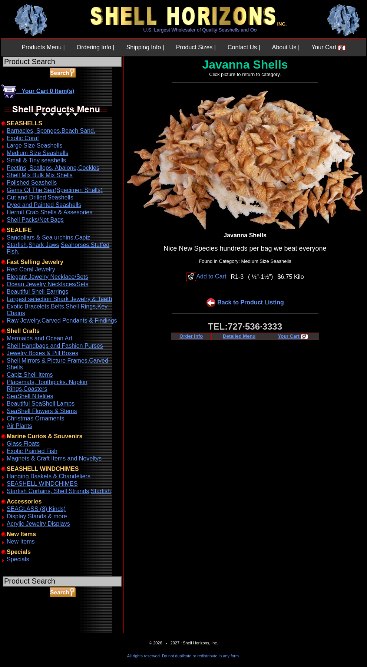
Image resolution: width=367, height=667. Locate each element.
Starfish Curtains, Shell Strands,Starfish (59, 491)
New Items (21, 541)
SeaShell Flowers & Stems (42, 411)
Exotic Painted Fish (32, 451)
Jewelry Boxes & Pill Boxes (42, 353)
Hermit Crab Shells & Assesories (49, 212)
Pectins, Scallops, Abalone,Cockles (53, 168)
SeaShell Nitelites (30, 396)
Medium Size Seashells (37, 153)
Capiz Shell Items (30, 375)
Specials (18, 559)
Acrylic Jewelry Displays (38, 524)
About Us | (286, 47)
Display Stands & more (37, 516)
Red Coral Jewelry (31, 269)
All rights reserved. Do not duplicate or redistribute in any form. (183, 656)
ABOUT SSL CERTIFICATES (20, 631)
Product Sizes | (196, 47)
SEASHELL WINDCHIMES (42, 484)
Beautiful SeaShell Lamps (41, 403)
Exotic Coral (23, 138)
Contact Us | (244, 47)
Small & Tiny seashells (36, 160)
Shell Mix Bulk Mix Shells (40, 175)
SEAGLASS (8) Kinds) (36, 509)
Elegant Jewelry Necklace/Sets (47, 277)
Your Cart (328, 47)
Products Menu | (43, 47)
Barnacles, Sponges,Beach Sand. (51, 131)
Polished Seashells (32, 182)
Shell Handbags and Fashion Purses (55, 346)
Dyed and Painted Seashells (44, 205)
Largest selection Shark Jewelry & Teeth (59, 299)
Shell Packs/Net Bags (35, 220)
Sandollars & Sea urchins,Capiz (48, 237)
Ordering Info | (96, 47)
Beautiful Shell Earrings (37, 291)
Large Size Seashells (34, 145)
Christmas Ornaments (36, 418)
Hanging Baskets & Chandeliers (48, 476)
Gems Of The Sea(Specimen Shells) (54, 190)
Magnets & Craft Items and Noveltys (54, 458)
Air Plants (19, 426)
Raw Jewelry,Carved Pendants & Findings (62, 320)
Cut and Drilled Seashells (40, 197)
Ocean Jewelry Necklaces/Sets (48, 284)
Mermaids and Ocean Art (39, 338)
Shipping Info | (145, 47)
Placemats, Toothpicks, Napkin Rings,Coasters (47, 385)
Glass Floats (23, 443)
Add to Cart (206, 276)
